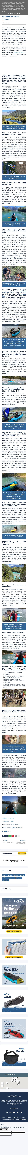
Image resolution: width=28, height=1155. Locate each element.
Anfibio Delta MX (15, 824)
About (3, 1117)
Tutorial (10, 875)
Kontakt (9, 1117)
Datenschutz (16, 1117)
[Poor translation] (5, 1129)
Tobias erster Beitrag (8, 818)
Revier (5, 877)
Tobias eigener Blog (7, 821)
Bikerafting (12, 877)
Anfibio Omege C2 (17, 827)
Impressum (23, 1117)
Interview (6, 880)
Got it (18, 13)
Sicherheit (19, 877)
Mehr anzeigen (22, 853)
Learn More (11, 13)
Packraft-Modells (18, 52)
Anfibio (16, 875)
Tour (9, 831)
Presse (22, 875)
